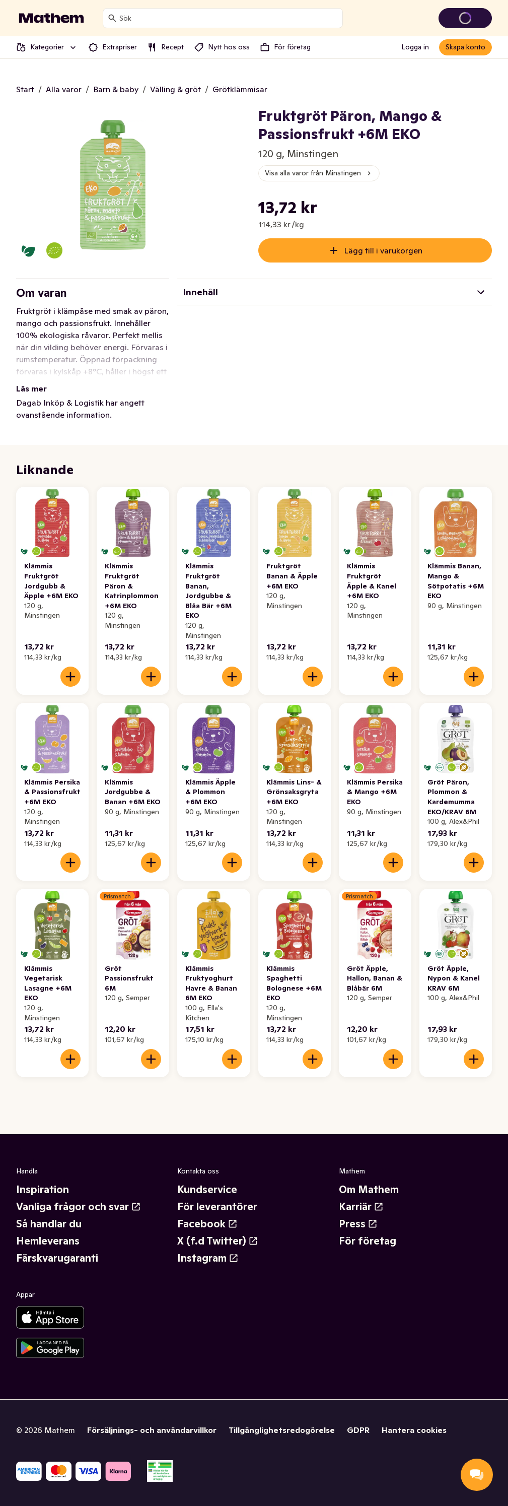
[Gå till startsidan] (51, 18)
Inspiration (42, 1189)
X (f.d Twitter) (217, 1241)
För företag (367, 1241)
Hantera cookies (414, 1430)
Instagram (208, 1258)
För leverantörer (217, 1206)
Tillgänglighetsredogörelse (282, 1430)
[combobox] (228, 18)
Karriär (361, 1206)
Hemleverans (48, 1241)
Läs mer (31, 388)
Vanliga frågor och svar (78, 1206)
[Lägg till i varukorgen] (70, 677)
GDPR (358, 1430)
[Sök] (112, 18)
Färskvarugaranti (57, 1258)
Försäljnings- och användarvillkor (151, 1430)
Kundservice (207, 1189)
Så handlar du (49, 1223)
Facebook (207, 1223)
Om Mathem (369, 1189)
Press (358, 1223)
